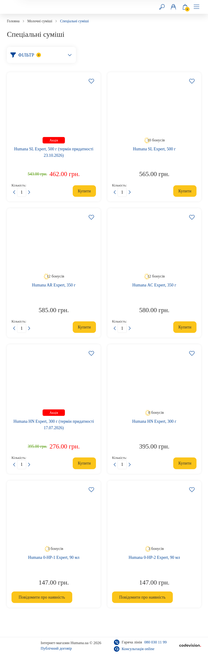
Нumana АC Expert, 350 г (154, 285)
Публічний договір (56, 648)
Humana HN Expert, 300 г (154, 421)
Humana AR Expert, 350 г (54, 285)
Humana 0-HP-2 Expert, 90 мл (154, 557)
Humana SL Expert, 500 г (154, 149)
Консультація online (138, 649)
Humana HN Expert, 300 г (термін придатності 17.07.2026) (53, 424)
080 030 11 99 (155, 642)
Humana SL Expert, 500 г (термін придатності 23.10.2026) (53, 152)
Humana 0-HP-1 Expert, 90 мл (53, 557)
